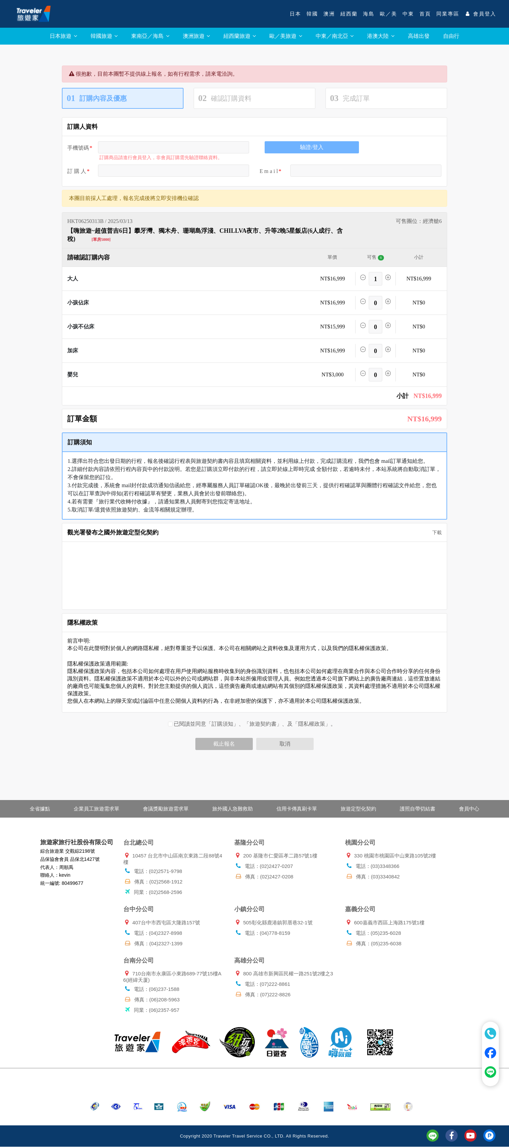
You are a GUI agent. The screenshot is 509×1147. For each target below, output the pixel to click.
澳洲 (329, 14)
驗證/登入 (311, 147)
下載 (435, 532)
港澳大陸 (380, 36)
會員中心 (469, 809)
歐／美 (388, 14)
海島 (368, 14)
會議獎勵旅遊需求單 (166, 809)
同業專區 (447, 14)
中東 (408, 14)
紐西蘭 (349, 14)
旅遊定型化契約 (358, 809)
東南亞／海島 (150, 36)
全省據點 (40, 809)
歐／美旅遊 (285, 36)
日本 (295, 14)
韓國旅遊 (104, 36)
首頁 (425, 14)
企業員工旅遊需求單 (96, 809)
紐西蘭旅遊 (239, 36)
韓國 (312, 14)
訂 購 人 (76, 171)
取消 (285, 744)
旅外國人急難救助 (232, 809)
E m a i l (269, 171)
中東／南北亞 (335, 36)
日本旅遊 (63, 36)
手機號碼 (78, 148)
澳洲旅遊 (196, 36)
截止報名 (224, 744)
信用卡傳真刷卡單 (296, 809)
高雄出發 (419, 36)
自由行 (451, 36)
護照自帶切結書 (417, 809)
